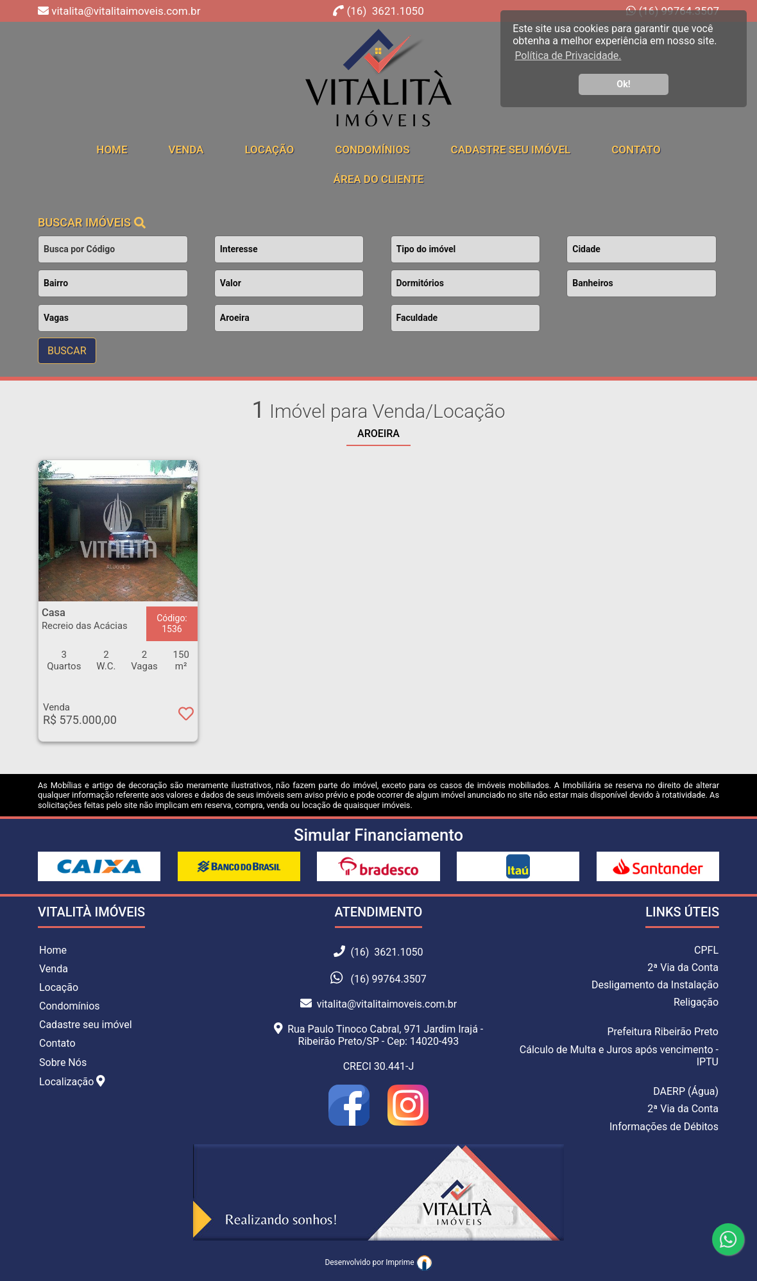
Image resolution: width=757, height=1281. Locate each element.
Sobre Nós (63, 1062)
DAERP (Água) (686, 1091)
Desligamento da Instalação (655, 985)
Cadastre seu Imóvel (511, 149)
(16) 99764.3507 (388, 979)
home (111, 149)
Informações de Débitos (664, 1127)
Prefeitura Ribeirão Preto (663, 1032)
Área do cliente (379, 179)
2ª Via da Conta (683, 967)
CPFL (706, 950)
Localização (72, 1081)
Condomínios (372, 149)
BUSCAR (67, 351)
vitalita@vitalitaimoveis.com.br (378, 1004)
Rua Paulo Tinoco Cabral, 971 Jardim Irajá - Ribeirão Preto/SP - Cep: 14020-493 (379, 1035)
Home (53, 950)
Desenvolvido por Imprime (378, 1262)
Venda (186, 149)
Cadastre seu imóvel (85, 1025)
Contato (636, 149)
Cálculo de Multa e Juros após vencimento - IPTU (619, 1056)
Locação (269, 149)
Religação (696, 1002)
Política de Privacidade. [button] (568, 55)
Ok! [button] (624, 84)
